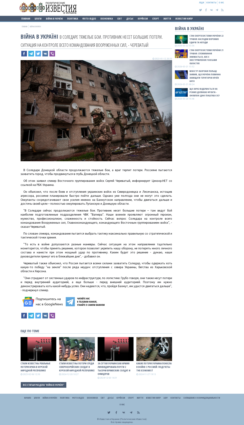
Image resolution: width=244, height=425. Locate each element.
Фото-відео (89, 18)
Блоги (38, 18)
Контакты (211, 2)
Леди (201, 2)
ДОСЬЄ (129, 18)
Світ (119, 18)
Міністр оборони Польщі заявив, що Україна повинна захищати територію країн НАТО (205, 76)
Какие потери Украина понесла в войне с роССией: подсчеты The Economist (154, 367)
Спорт (155, 18)
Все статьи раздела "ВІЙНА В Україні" (43, 384)
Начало (27, 397)
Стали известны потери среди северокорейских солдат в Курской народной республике (76, 367)
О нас (221, 2)
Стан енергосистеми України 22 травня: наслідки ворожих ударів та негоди (206, 39)
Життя (167, 18)
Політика (72, 18)
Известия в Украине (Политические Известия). (123, 419)
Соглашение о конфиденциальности (201, 397)
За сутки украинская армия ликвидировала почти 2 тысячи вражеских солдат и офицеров (114, 369)
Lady (165, 397)
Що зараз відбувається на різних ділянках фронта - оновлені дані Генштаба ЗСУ (204, 92)
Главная (25, 18)
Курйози (143, 18)
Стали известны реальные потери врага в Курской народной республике (35, 367)
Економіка (106, 18)
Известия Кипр (184, 18)
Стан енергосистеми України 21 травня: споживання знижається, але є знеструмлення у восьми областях (206, 57)
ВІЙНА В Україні (54, 18)
